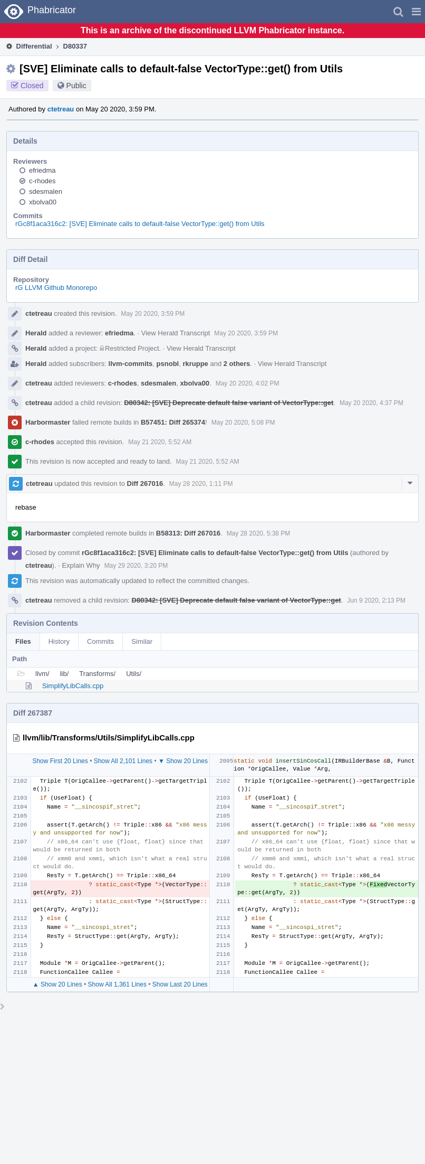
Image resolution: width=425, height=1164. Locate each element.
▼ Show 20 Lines (183, 761)
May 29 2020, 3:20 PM (136, 565)
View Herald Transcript (175, 333)
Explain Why (81, 565)
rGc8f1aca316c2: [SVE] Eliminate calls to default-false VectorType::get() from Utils (140, 224)
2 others (237, 364)
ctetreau (60, 109)
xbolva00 (42, 202)
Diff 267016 (145, 483)
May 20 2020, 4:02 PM (247, 383)
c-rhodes (42, 181)
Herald (35, 333)
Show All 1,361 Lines (117, 984)
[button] (416, 11)
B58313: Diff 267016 (188, 533)
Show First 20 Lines (60, 761)
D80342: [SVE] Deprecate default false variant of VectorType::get (228, 403)
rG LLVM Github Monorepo (56, 288)
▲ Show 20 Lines (57, 984)
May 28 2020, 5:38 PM (259, 533)
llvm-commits (131, 364)
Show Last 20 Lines (180, 984)
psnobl (168, 364)
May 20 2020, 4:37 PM (371, 403)
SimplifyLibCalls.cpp (72, 686)
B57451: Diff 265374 (173, 422)
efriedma (42, 170)
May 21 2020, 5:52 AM (159, 442)
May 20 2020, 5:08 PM (243, 422)
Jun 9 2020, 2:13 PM (376, 600)
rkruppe (195, 364)
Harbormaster (47, 422)
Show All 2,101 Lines (123, 761)
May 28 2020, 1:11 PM (201, 483)
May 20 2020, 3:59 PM (153, 313)
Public (76, 85)
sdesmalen (45, 191)
